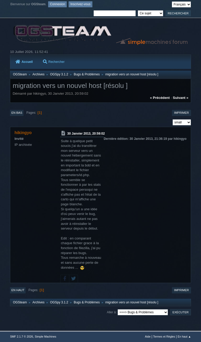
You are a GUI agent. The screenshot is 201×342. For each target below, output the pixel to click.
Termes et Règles (164, 336)
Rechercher (54, 62)
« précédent (160, 98)
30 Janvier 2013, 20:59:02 (86, 133)
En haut (17, 290)
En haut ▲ (184, 336)
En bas (16, 112)
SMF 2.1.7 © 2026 (21, 336)
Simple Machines (45, 336)
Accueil (24, 62)
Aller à (111, 312)
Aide (148, 336)
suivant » (180, 98)
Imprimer (181, 112)
